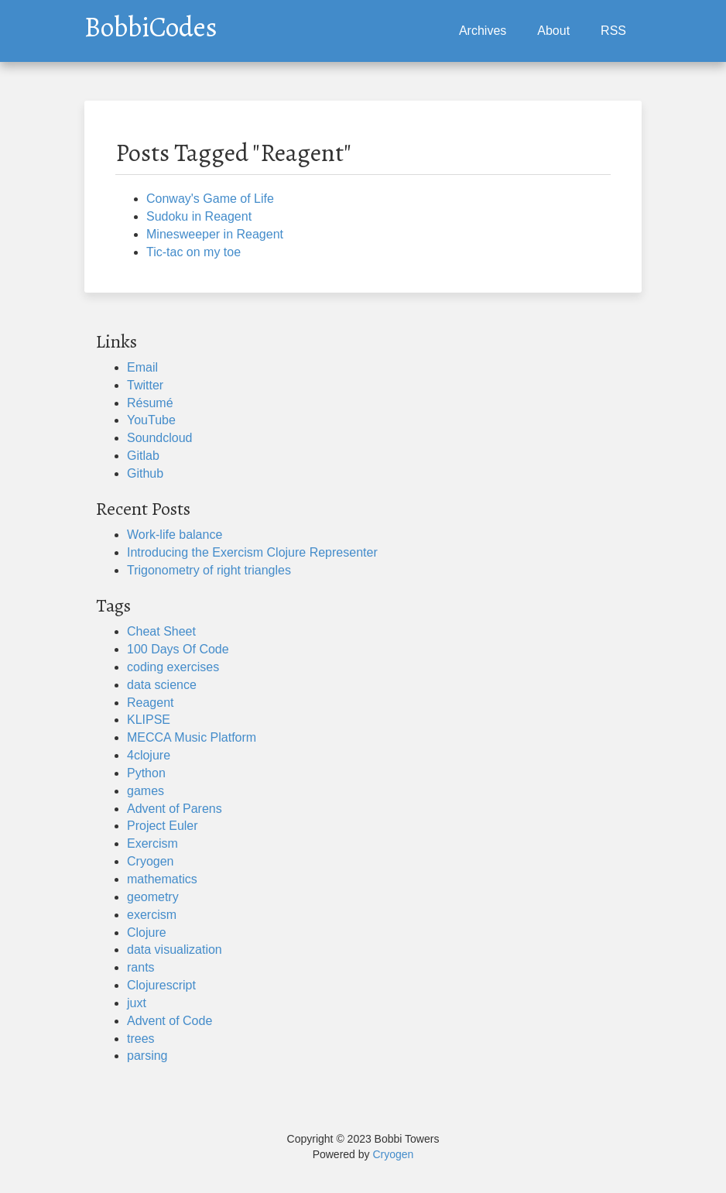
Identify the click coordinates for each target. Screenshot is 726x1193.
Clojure (146, 932)
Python (146, 773)
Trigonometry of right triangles (209, 570)
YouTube (151, 420)
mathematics (162, 879)
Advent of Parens (174, 808)
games (145, 790)
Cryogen (150, 861)
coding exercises (173, 667)
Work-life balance (174, 534)
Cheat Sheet (161, 631)
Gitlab (143, 455)
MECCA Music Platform (191, 737)
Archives (482, 30)
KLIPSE (148, 719)
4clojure (148, 755)
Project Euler (162, 825)
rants (141, 967)
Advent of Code (169, 1020)
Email (142, 367)
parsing (147, 1055)
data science (162, 684)
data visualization (174, 949)
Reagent (150, 702)
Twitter (145, 385)
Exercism (152, 843)
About (553, 30)
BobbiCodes (150, 23)
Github (145, 473)
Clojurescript (161, 985)
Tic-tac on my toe (193, 252)
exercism (151, 914)
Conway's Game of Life (210, 198)
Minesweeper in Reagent (214, 234)
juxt (136, 1003)
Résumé (150, 403)
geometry (153, 896)
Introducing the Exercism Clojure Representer (252, 552)
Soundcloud (160, 437)
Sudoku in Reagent (199, 216)
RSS (613, 30)
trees (141, 1038)
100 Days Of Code (178, 649)
